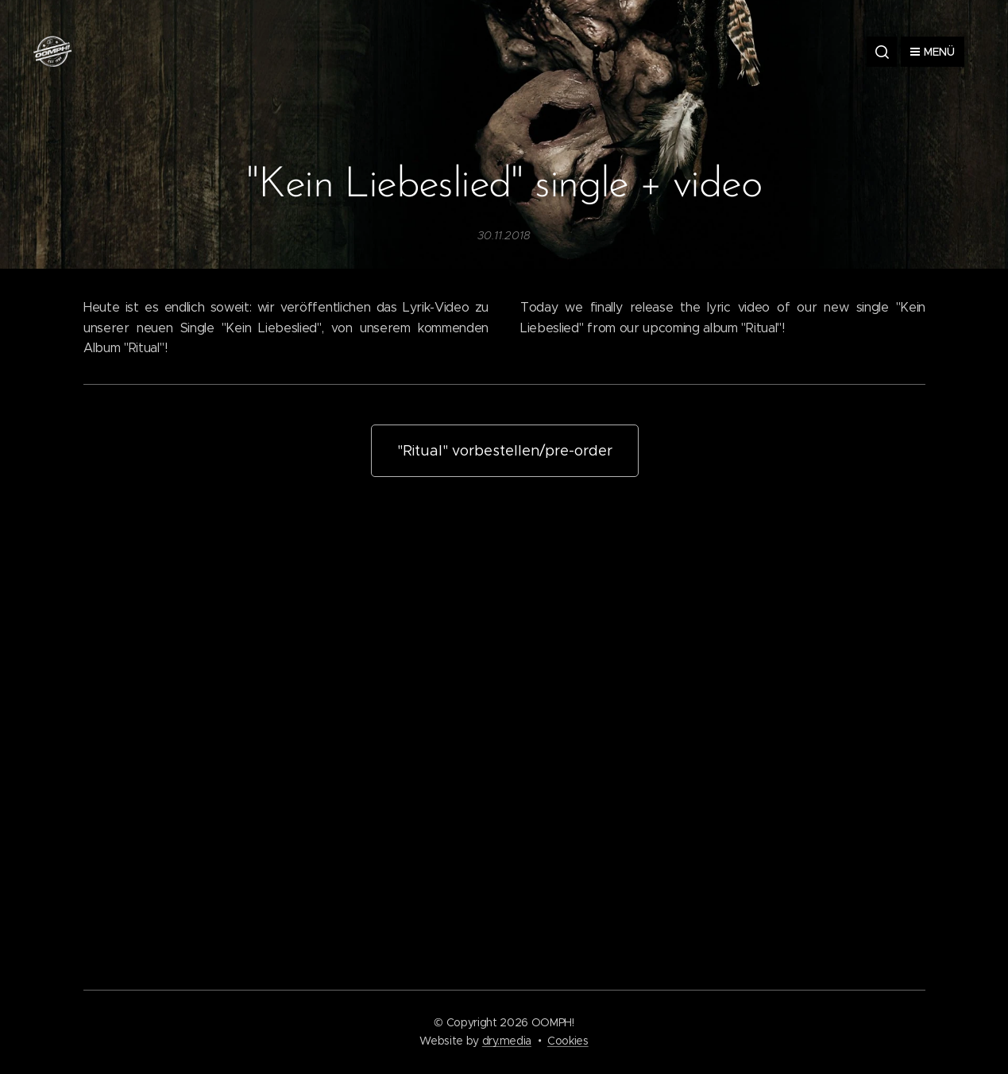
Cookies (568, 1040)
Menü (932, 52)
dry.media (506, 1040)
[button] (882, 52)
